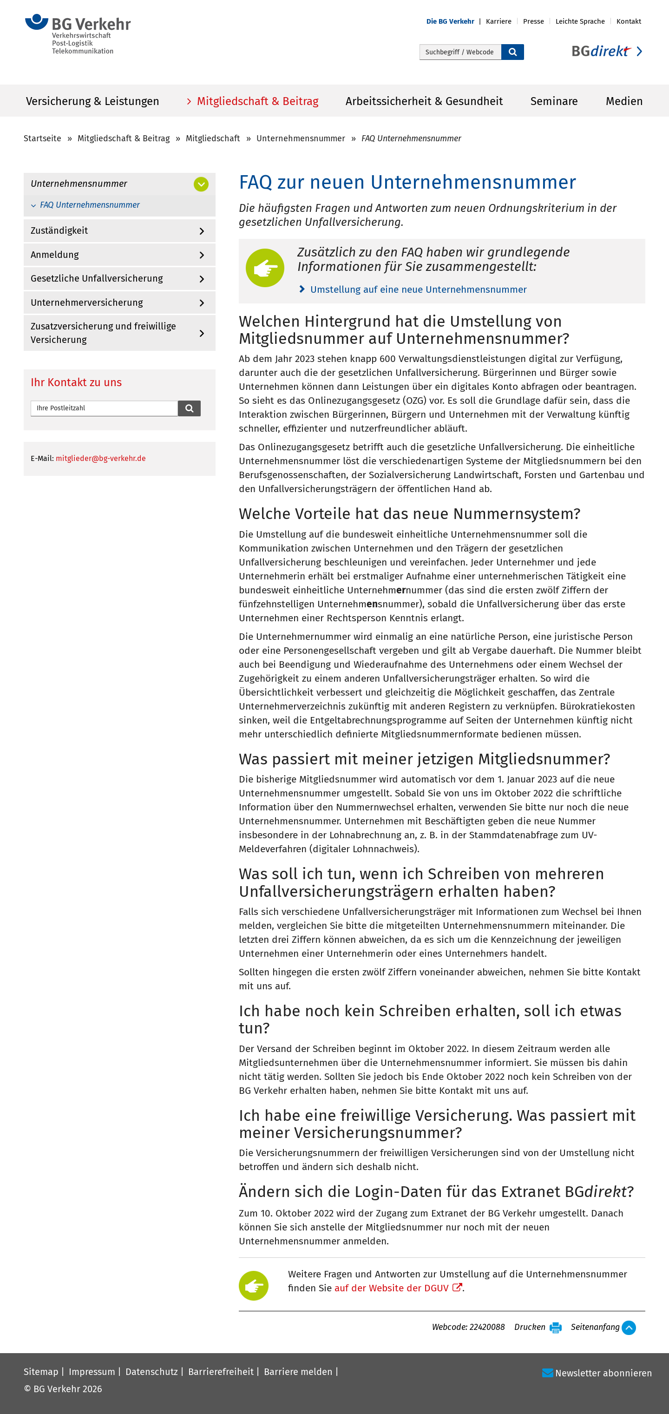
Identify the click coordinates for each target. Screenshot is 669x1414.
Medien (624, 101)
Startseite (42, 138)
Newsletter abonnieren (603, 1373)
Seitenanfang (595, 1327)
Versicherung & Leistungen (92, 101)
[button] (456, 21)
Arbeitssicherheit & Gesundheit (424, 101)
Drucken (529, 1327)
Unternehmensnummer (300, 138)
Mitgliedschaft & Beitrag (256, 101)
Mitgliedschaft (213, 138)
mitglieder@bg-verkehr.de (101, 458)
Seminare (554, 101)
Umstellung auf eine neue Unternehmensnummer (418, 289)
